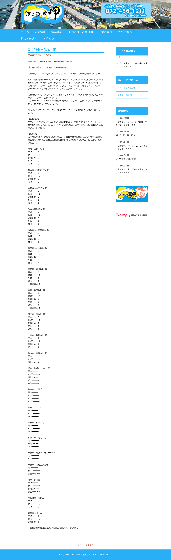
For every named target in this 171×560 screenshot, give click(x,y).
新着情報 (122, 95)
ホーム (25, 32)
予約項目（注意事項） (82, 32)
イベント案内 (124, 88)
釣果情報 (40, 32)
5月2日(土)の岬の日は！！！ (128, 135)
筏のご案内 (125, 32)
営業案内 (56, 32)
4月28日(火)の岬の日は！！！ (129, 159)
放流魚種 (106, 32)
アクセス (49, 38)
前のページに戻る (86, 545)
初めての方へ (29, 38)
